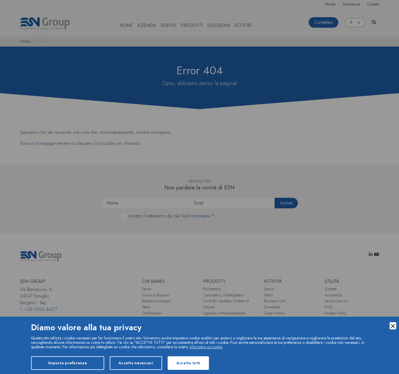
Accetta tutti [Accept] (188, 363)
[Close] (393, 325)
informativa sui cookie (205, 347)
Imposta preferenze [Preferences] (67, 363)
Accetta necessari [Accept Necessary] (136, 363)
